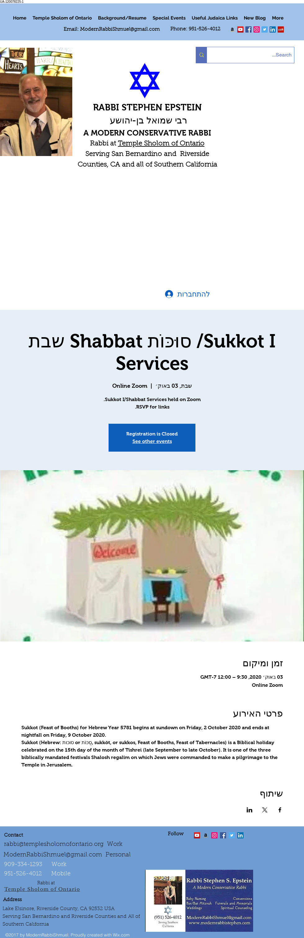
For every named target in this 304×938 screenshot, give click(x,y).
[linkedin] (256, 29)
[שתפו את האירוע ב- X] (265, 809)
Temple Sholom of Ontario (161, 144)
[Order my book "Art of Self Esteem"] (232, 29)
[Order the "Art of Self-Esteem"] (206, 835)
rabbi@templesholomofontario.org (54, 844)
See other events (152, 441)
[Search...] (256, 55)
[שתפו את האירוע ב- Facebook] (280, 809)
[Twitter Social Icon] (265, 29)
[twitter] (240, 29)
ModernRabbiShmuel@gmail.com (120, 29)
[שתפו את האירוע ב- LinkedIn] (250, 809)
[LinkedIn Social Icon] (273, 29)
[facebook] (248, 29)
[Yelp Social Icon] (281, 29)
